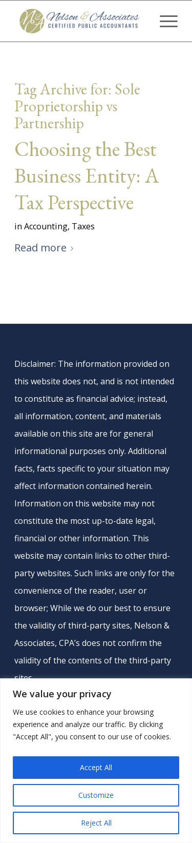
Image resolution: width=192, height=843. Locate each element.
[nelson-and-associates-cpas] (79, 21)
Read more (45, 247)
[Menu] (164, 21)
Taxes (83, 226)
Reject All (96, 823)
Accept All (96, 767)
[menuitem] (164, 21)
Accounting (46, 226)
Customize (96, 795)
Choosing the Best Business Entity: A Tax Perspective (86, 175)
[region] (96, 760)
